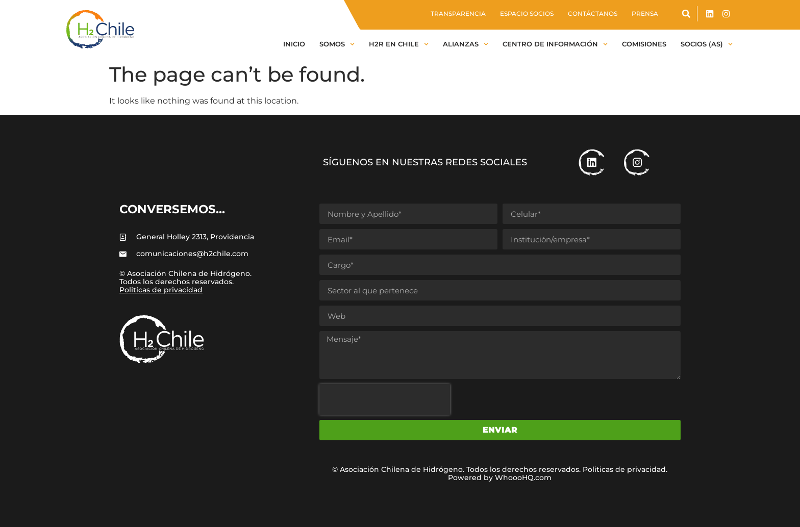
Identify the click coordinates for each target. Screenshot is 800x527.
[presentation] (384, 399)
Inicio (294, 44)
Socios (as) (707, 44)
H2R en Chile (399, 44)
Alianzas (465, 44)
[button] (686, 13)
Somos (337, 44)
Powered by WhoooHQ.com (500, 477)
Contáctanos (592, 13)
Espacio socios (527, 13)
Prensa (645, 13)
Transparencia (458, 13)
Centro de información (555, 44)
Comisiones (644, 44)
